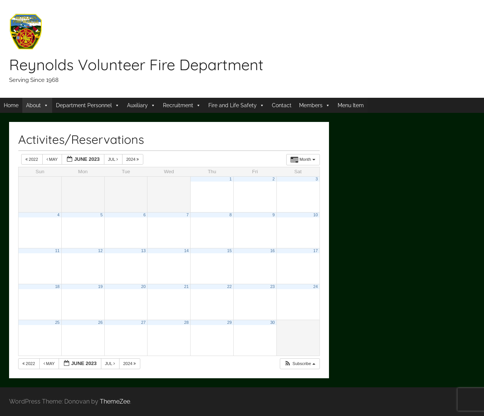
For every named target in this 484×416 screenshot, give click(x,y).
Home (11, 105)
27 (143, 322)
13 (143, 250)
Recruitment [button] (178, 105)
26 (100, 322)
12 (100, 250)
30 (272, 322)
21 (186, 286)
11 (57, 250)
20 (143, 286)
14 (186, 250)
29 (229, 322)
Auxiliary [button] (137, 105)
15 (229, 250)
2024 (133, 159)
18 (57, 286)
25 (57, 322)
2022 (32, 159)
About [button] (33, 105)
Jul (113, 159)
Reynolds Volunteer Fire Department (136, 64)
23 (272, 286)
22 (229, 286)
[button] (299, 364)
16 (272, 250)
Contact (282, 105)
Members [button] (311, 105)
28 (186, 322)
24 (315, 286)
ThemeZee (115, 401)
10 (315, 215)
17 (315, 250)
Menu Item (351, 105)
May (53, 159)
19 (100, 286)
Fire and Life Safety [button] (232, 105)
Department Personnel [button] (84, 105)
